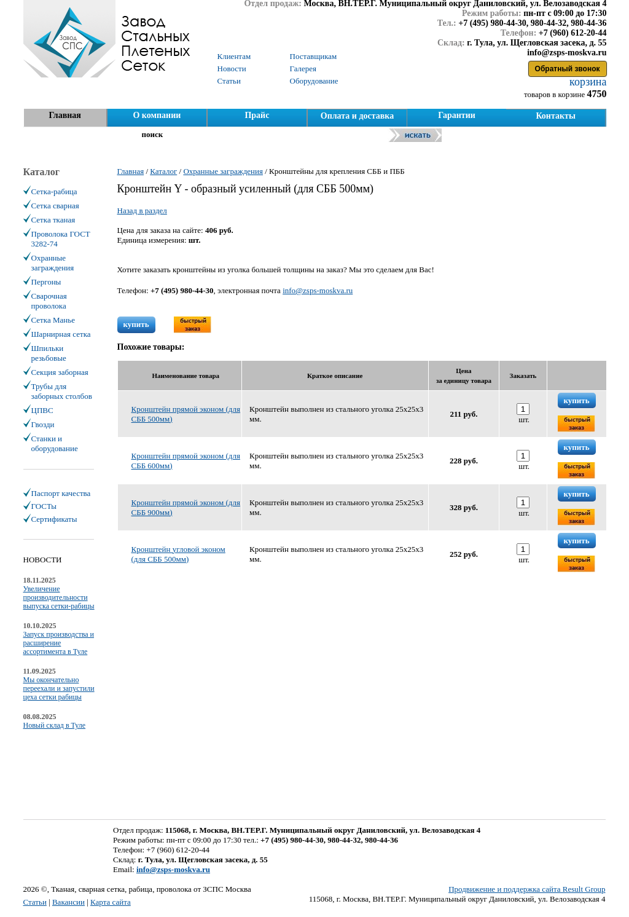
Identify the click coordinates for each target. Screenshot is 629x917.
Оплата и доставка (357, 115)
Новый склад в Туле (54, 725)
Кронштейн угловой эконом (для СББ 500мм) (178, 554)
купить (136, 324)
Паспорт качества (61, 493)
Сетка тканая (53, 219)
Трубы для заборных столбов (61, 391)
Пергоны (46, 281)
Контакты (555, 115)
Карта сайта (110, 902)
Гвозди (43, 424)
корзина (587, 82)
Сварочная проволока (49, 300)
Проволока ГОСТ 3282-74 (60, 238)
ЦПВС (42, 410)
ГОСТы (44, 506)
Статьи (35, 902)
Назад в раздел (142, 210)
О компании (157, 115)
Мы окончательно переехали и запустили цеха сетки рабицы (59, 688)
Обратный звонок (567, 69)
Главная (64, 115)
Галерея (303, 68)
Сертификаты (54, 519)
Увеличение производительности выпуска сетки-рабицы (59, 597)
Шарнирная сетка (61, 334)
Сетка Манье (53, 320)
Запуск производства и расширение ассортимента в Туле (59, 643)
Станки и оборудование (54, 443)
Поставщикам (313, 56)
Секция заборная (59, 372)
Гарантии (456, 115)
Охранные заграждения (52, 262)
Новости (231, 68)
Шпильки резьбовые (48, 353)
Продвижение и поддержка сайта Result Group (526, 889)
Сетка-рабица (54, 191)
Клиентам (234, 56)
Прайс (256, 115)
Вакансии (68, 902)
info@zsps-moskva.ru (318, 290)
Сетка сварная (55, 205)
